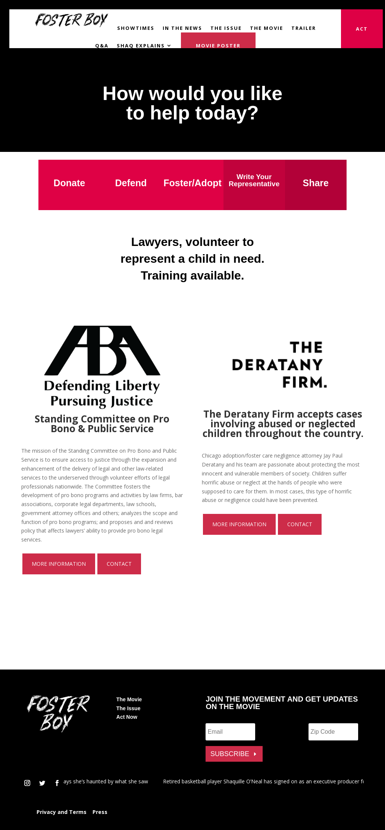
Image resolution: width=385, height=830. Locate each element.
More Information (59, 563)
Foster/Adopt (192, 183)
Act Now (126, 717)
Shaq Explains (141, 45)
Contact (119, 563)
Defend (131, 183)
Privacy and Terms (62, 811)
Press (100, 811)
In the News (182, 28)
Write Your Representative (254, 180)
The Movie (266, 28)
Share (315, 183)
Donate (69, 183)
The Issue (226, 28)
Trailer (303, 28)
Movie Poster (218, 45)
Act (362, 28)
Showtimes (135, 28)
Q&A (102, 45)
